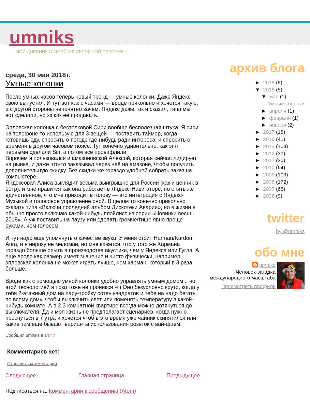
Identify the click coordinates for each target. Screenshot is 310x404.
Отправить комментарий (32, 363)
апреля (278, 111)
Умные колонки (34, 83)
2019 (269, 82)
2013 (269, 146)
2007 (269, 189)
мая (274, 96)
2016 (269, 139)
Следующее (20, 375)
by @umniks (290, 231)
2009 (269, 174)
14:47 (49, 335)
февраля (280, 118)
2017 (269, 132)
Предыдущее (183, 375)
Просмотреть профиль (248, 286)
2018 (269, 89)
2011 (269, 160)
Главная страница (101, 375)
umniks (41, 37)
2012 (269, 153)
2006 (269, 196)
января (278, 125)
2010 (269, 167)
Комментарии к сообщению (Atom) (92, 391)
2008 (269, 182)
